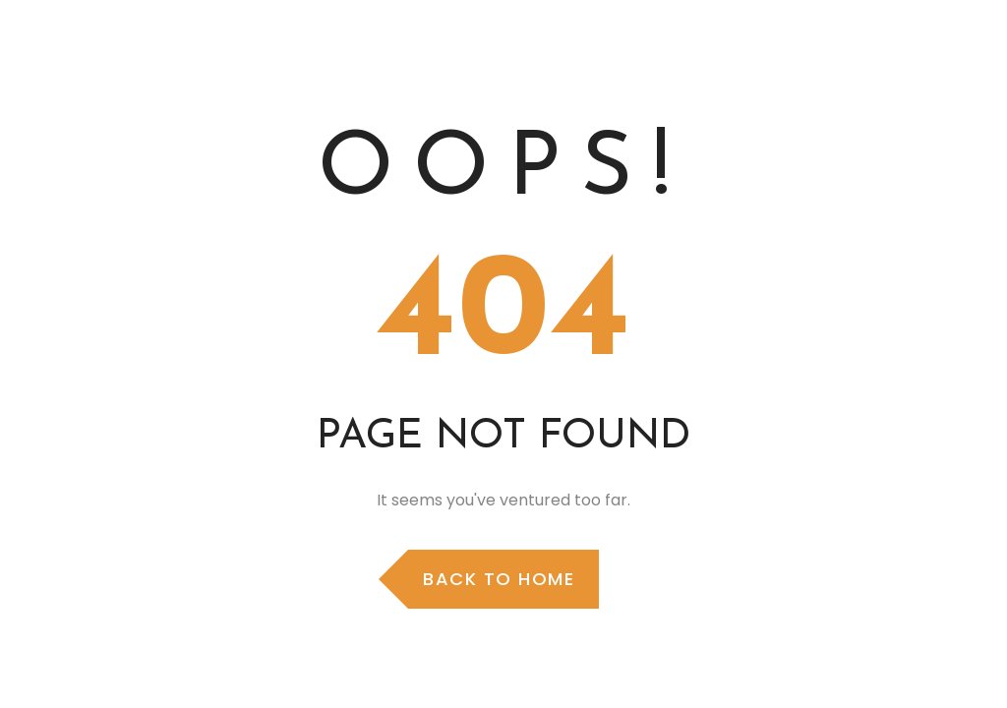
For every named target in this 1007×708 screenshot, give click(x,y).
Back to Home (498, 578)
